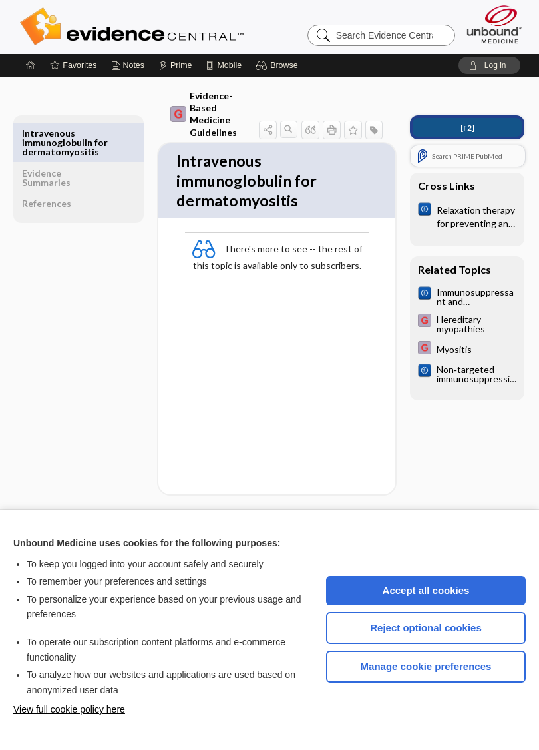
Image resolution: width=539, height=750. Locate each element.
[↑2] (467, 128)
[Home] (30, 65)
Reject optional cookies (426, 627)
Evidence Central (185, 27)
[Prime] (175, 65)
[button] (278, 65)
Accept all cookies (426, 590)
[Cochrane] (467, 215)
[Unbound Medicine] (494, 24)
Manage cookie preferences (426, 666)
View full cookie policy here (69, 709)
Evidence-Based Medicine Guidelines (194, 101)
